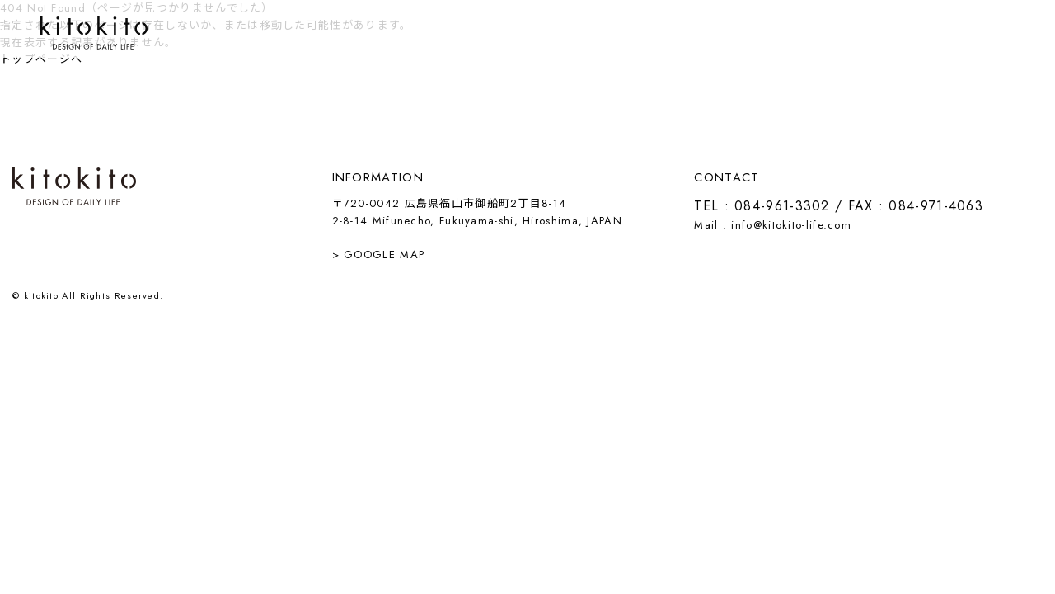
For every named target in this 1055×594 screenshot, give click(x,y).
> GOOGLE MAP (378, 254)
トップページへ (41, 59)
